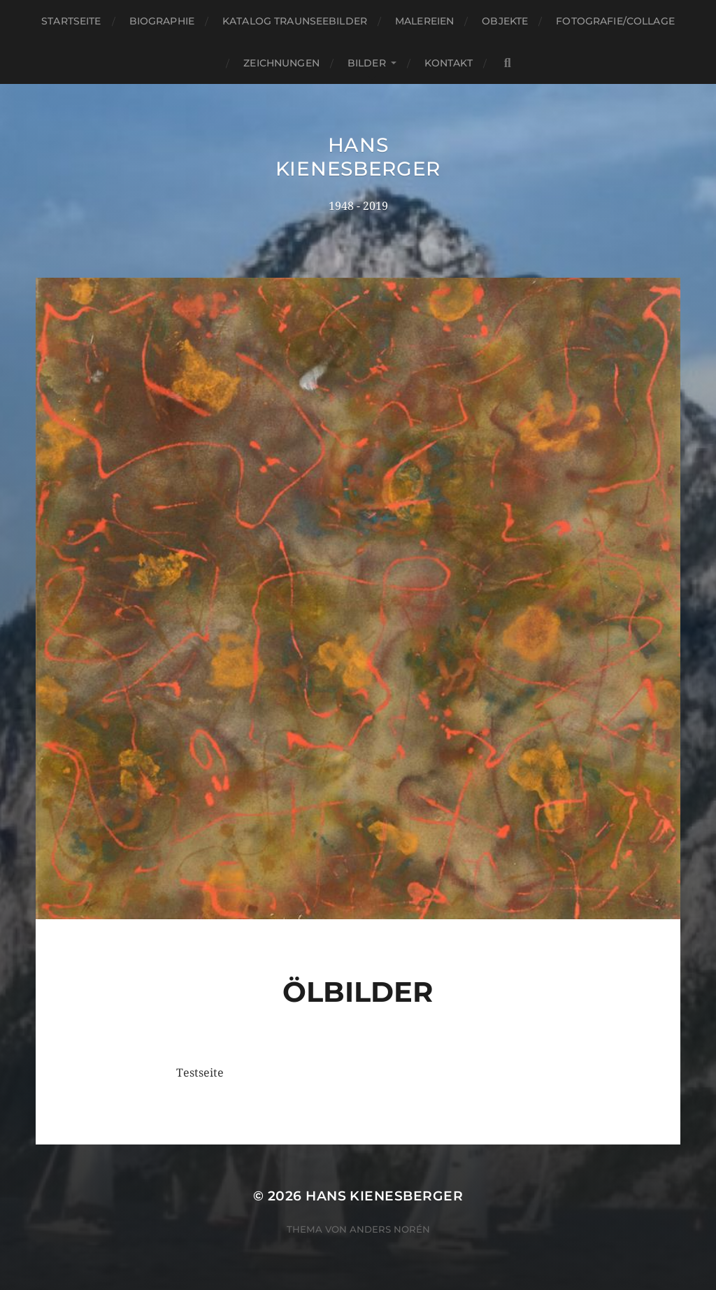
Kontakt (448, 63)
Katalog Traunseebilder (294, 21)
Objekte (505, 21)
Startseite (71, 21)
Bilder (367, 63)
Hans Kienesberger (358, 156)
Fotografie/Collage (615, 21)
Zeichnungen (281, 63)
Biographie (161, 21)
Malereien (424, 21)
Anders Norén (390, 1229)
